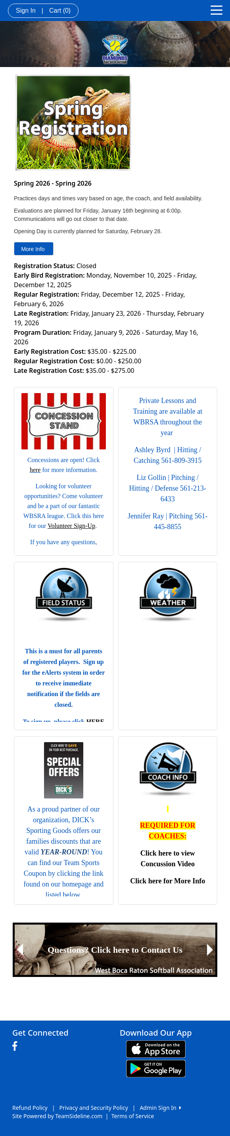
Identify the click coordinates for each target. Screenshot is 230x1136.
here (35, 469)
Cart (60, 10)
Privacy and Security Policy (93, 1107)
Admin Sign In (160, 1107)
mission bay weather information (168, 716)
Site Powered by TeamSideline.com (57, 1116)
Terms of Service (132, 1116)
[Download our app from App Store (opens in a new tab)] (156, 1048)
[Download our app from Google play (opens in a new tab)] (156, 1067)
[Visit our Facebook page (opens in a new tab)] (16, 1046)
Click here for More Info (167, 881)
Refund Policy (30, 1107)
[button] (20, 950)
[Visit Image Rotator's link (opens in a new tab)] (115, 950)
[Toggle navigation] (216, 9)
